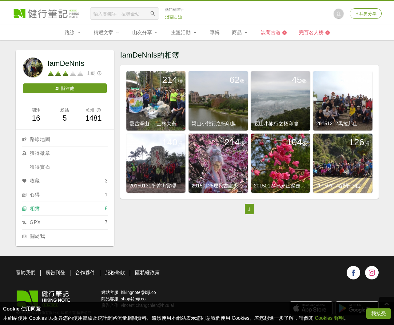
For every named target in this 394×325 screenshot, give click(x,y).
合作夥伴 (85, 272)
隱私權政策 (147, 272)
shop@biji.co (133, 298)
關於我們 (25, 272)
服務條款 (115, 272)
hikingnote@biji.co (138, 292)
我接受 (378, 313)
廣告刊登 (55, 272)
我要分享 (365, 13)
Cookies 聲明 (329, 318)
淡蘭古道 (173, 16)
